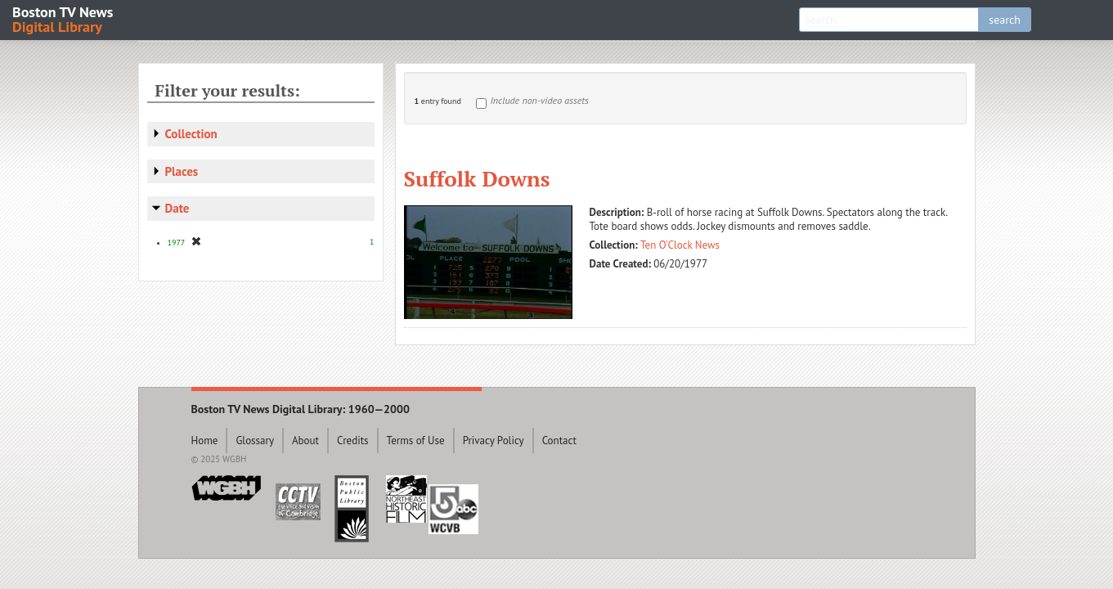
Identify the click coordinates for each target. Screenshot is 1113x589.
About (305, 440)
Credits (353, 440)
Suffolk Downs (477, 178)
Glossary (255, 440)
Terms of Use (416, 440)
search (1005, 19)
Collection (191, 134)
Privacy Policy (493, 440)
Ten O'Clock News (680, 245)
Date (177, 208)
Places (182, 171)
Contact (559, 440)
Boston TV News (63, 18)
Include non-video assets (540, 100)
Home (204, 440)
